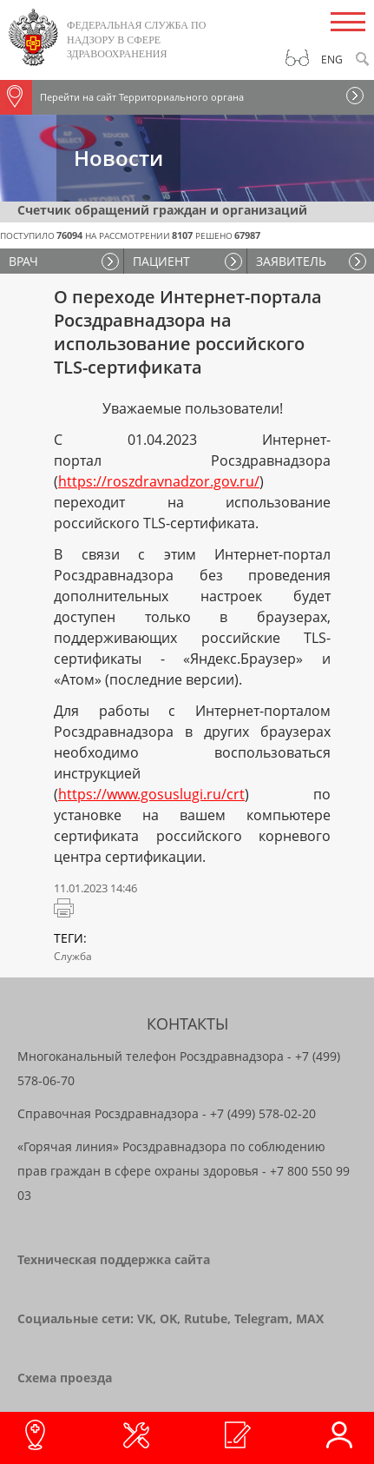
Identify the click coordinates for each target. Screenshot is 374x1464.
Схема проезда (64, 1377)
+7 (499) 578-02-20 (263, 1113)
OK (168, 1318)
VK (145, 1318)
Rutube (205, 1318)
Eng (332, 59)
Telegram (261, 1318)
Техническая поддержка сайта (113, 1259)
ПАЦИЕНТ (161, 261)
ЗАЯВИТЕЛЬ (291, 261)
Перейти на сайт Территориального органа (122, 97)
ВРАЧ (23, 261)
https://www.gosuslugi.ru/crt (151, 794)
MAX (310, 1318)
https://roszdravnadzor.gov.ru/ (158, 481)
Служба (73, 956)
